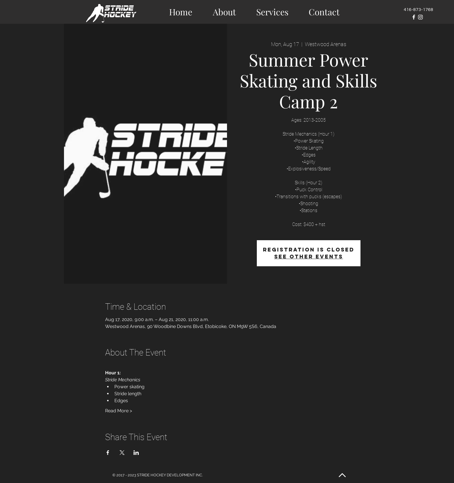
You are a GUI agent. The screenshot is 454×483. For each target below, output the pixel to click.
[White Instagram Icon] (420, 17)
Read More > (118, 410)
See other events (308, 256)
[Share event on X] (122, 452)
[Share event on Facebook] (108, 452)
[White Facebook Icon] (414, 17)
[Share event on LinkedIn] (136, 452)
